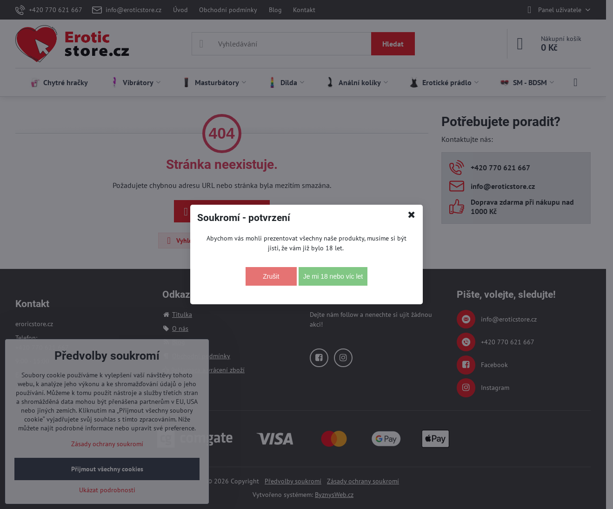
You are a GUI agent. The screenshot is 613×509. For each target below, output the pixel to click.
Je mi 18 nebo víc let (333, 276)
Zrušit (271, 276)
